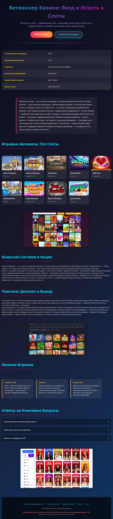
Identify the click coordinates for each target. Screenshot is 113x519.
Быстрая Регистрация (68, 34)
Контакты (80, 504)
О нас (87, 504)
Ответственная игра (53, 504)
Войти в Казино (41, 34)
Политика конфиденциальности (34, 504)
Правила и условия (68, 504)
